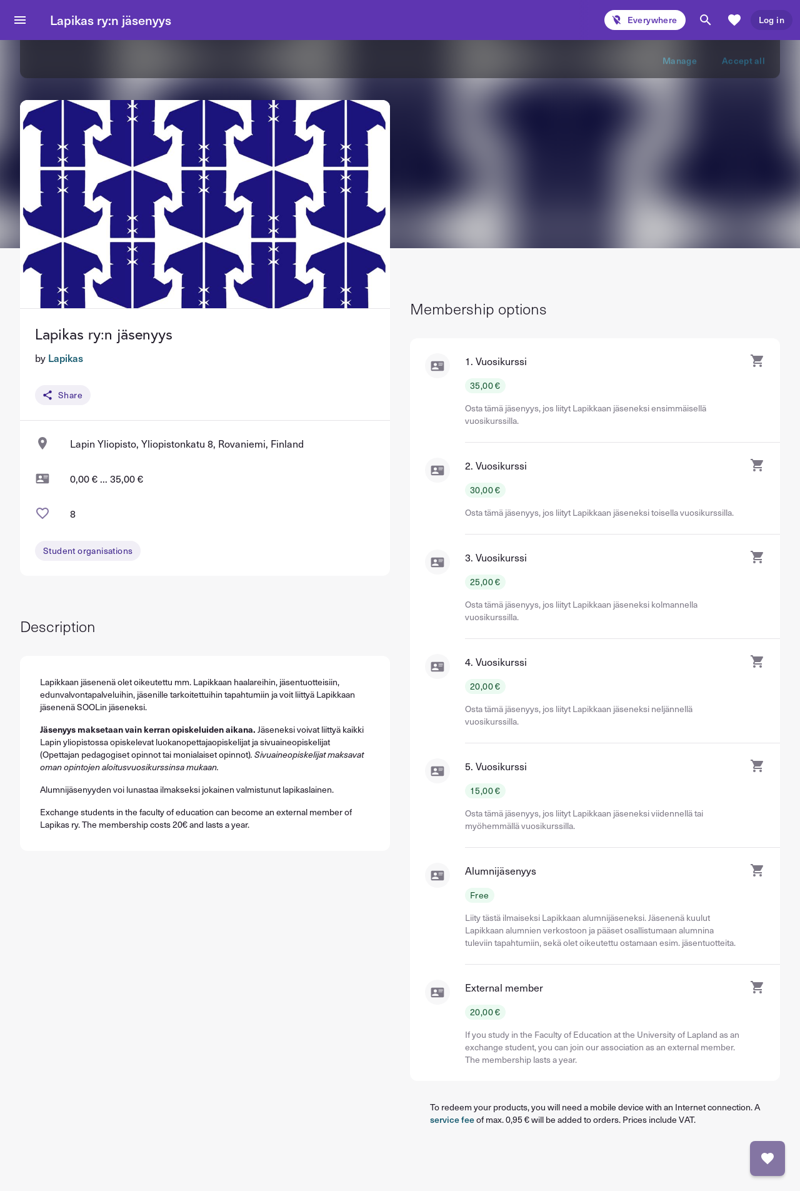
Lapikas (65, 357)
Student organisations (87, 550)
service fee (452, 1119)
